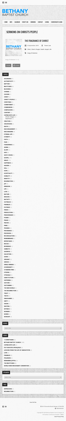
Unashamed (8, 298)
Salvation (7, 254)
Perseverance (8, 215)
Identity (7, 178)
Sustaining (8, 285)
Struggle (7, 275)
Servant (7, 259)
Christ (29, 49)
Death (42, 49)
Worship (7, 316)
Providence (8, 230)
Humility (7, 176)
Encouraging (8, 131)
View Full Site (33, 402)
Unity (6, 301)
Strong (6, 272)
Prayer (6, 223)
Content (7, 112)
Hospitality (8, 173)
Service (6, 262)
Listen (16, 65)
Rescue (6, 244)
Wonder (7, 311)
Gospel (47, 49)
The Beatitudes (9, 363)
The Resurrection (10, 290)
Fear (5, 142)
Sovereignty (8, 267)
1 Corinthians (9, 340)
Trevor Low (47, 45)
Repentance (8, 241)
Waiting (6, 306)
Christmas (7, 102)
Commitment (8, 104)
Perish (6, 210)
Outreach (7, 202)
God (5, 152)
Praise (6, 220)
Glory (6, 150)
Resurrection (8, 391)
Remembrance (8, 238)
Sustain (6, 283)
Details (8, 65)
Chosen (6, 94)
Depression (8, 118)
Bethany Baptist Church (12, 342)
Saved (6, 256)
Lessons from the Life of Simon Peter (17, 350)
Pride (5, 225)
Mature (6, 194)
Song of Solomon (32, 53)
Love (5, 191)
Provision (7, 233)
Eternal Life (8, 134)
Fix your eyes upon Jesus (12, 347)
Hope (5, 170)
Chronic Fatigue (9, 117)
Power (6, 217)
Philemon (7, 358)
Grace (6, 160)
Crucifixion (8, 124)
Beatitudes (8, 86)
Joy (5, 184)
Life (50, 49)
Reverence (7, 246)
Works (6, 314)
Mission (6, 197)
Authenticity (8, 81)
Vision (6, 303)
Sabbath (7, 249)
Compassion (8, 110)
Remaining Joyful (10, 360)
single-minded (9, 264)
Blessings (7, 89)
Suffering (7, 280)
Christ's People (35, 49)
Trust (6, 293)
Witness (7, 309)
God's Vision (8, 155)
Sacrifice (7, 251)
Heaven (6, 165)
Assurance (7, 78)
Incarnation (8, 181)
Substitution (8, 277)
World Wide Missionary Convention (16, 366)
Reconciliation (9, 236)
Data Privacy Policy (59, 416)
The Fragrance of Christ (37, 40)
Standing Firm (9, 270)
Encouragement (9, 129)
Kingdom (7, 186)
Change (6, 91)
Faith (6, 139)
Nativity (7, 199)
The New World (9, 288)
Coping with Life (9, 115)
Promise (7, 228)
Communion (8, 107)
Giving (6, 147)
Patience (7, 207)
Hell (5, 168)
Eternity (7, 137)
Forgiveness (8, 144)
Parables (7, 204)
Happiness (7, 163)
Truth (6, 296)
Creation (7, 121)
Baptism (7, 84)
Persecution (8, 212)
